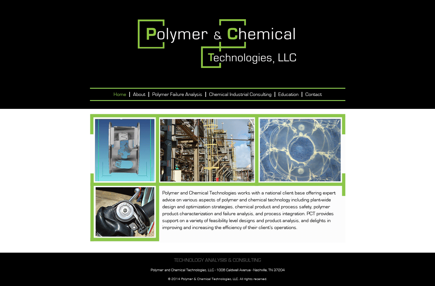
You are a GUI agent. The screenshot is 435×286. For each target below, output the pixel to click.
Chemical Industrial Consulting (240, 94)
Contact (313, 94)
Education (288, 94)
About (139, 94)
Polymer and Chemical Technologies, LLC (217, 44)
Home (120, 94)
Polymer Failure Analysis (177, 94)
